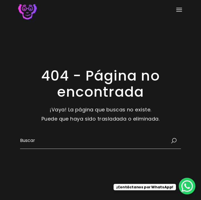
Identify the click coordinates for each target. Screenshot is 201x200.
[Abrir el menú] (179, 9)
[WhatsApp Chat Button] (187, 186)
